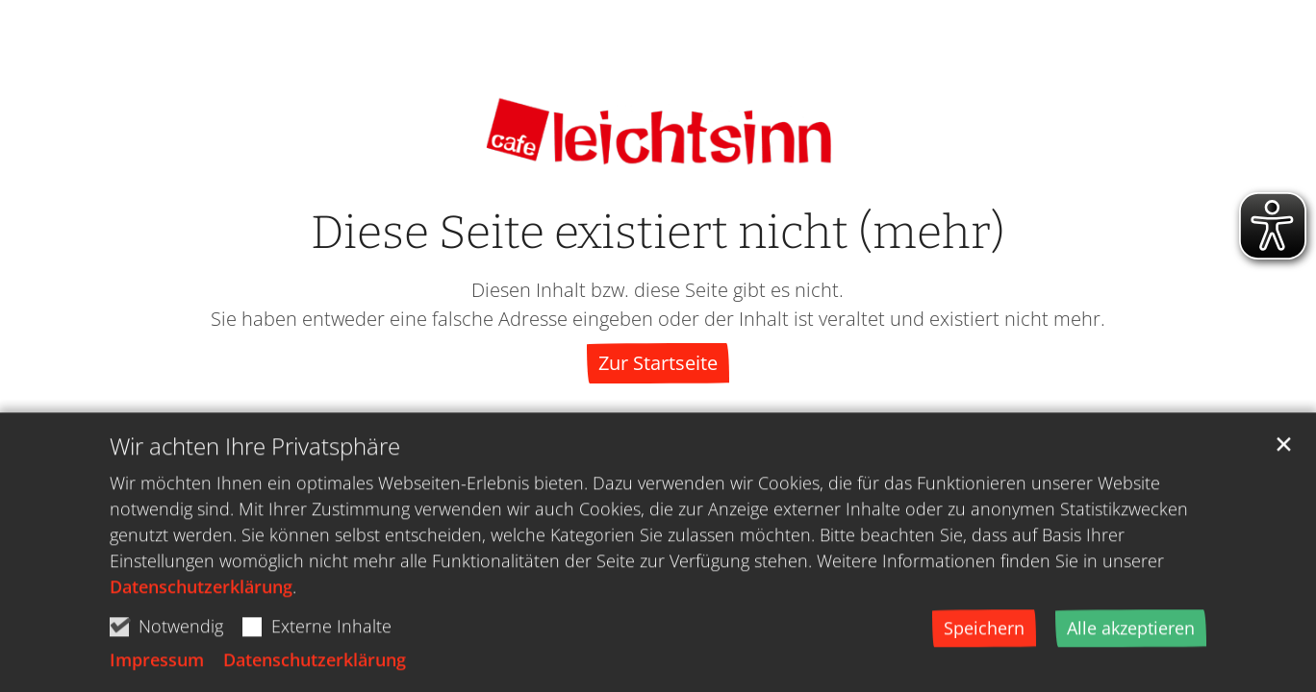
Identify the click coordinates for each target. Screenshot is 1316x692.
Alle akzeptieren (1131, 633)
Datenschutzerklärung (201, 592)
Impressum (157, 665)
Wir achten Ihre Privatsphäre (255, 451)
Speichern (984, 633)
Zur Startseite (658, 363)
